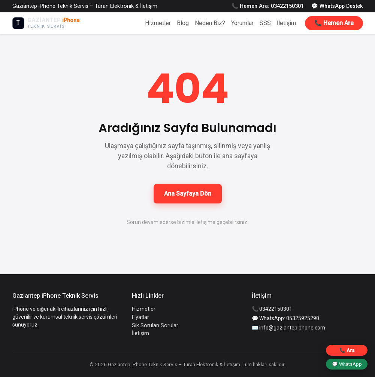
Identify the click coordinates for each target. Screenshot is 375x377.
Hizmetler (158, 23)
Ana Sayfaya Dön (187, 193)
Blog (183, 23)
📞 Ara (346, 350)
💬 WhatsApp (347, 364)
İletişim (286, 23)
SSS (265, 23)
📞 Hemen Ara (334, 23)
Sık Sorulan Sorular (155, 325)
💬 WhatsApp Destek (337, 6)
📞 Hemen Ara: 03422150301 (268, 6)
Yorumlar (242, 23)
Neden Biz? (210, 23)
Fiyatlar (140, 317)
